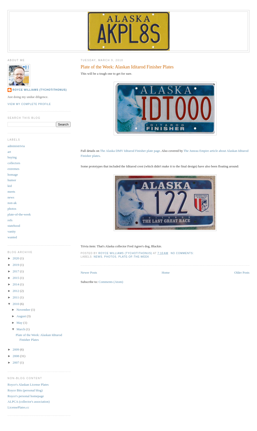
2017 (16, 271)
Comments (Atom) (111, 282)
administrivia (16, 146)
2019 (16, 265)
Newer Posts (89, 272)
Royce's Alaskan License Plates (28, 384)
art (9, 152)
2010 (16, 304)
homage (13, 174)
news (98, 256)
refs (10, 220)
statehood (14, 226)
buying (12, 157)
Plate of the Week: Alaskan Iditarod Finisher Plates (127, 66)
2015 (16, 278)
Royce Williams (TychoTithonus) (40, 89)
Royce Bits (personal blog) (25, 390)
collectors (14, 163)
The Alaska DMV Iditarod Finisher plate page (130, 151)
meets (11, 191)
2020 (16, 258)
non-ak (12, 203)
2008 (16, 356)
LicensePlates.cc (18, 407)
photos (110, 256)
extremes (13, 169)
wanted (12, 237)
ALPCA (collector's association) (29, 401)
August (22, 316)
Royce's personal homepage (26, 396)
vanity (12, 231)
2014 (16, 284)
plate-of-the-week (133, 256)
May (20, 323)
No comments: (183, 253)
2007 (16, 362)
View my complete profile (29, 104)
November (24, 309)
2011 (16, 297)
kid (10, 186)
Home (166, 272)
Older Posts (241, 272)
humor (12, 180)
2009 (16, 349)
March (21, 329)
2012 (16, 291)
